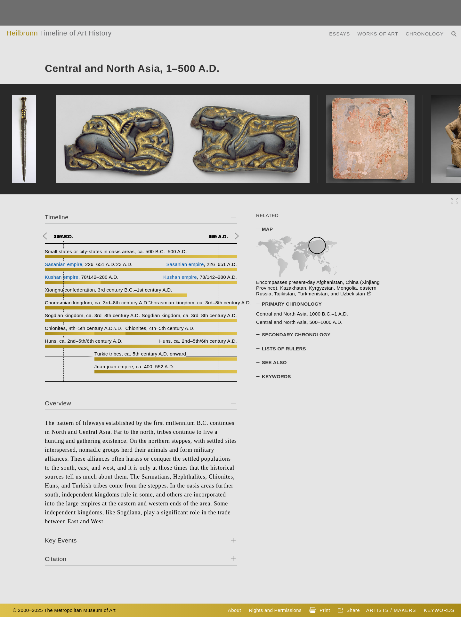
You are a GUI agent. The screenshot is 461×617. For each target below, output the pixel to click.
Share (349, 610)
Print (319, 610)
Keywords (439, 610)
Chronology (425, 33)
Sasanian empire (63, 264)
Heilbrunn (59, 33)
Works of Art (378, 33)
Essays (339, 33)
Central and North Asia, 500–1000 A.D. (299, 322)
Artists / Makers (391, 610)
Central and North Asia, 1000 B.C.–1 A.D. (302, 313)
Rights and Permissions (275, 610)
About (234, 610)
